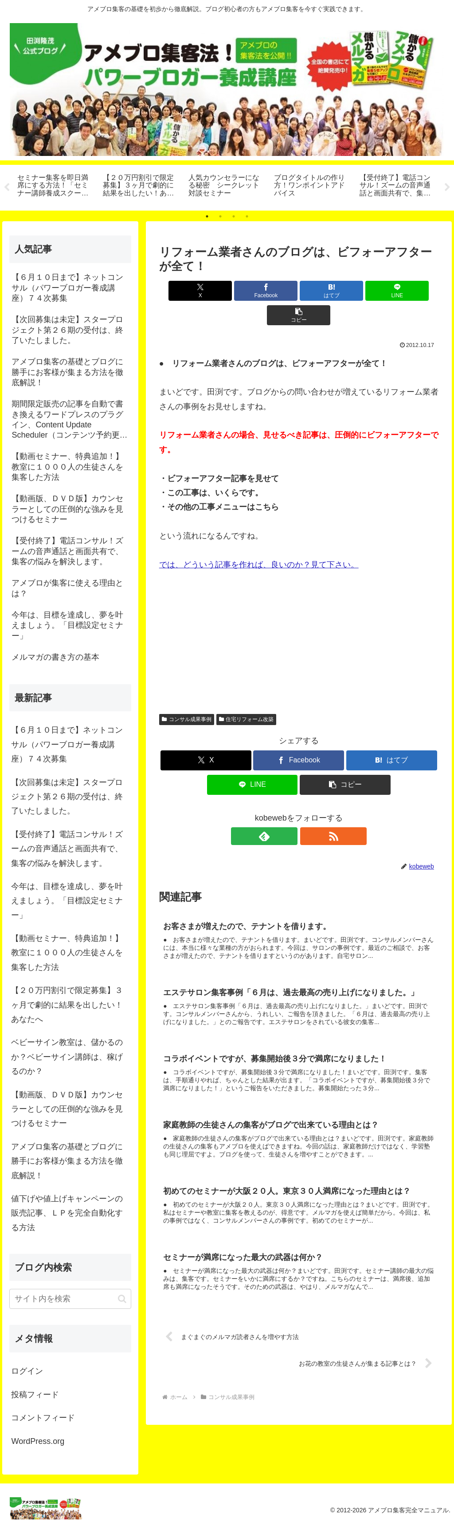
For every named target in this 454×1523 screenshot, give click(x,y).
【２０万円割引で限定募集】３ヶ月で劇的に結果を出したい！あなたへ (67, 1005)
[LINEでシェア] (345, 291)
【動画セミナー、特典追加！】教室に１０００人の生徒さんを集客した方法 (67, 953)
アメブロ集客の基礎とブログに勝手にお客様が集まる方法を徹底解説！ (67, 1161)
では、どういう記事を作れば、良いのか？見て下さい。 (259, 540)
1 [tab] (207, 216)
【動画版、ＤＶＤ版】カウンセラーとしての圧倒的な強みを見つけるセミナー (67, 1109)
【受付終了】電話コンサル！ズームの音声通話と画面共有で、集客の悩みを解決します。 (67, 849)
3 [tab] (233, 216)
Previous (6, 187)
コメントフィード (43, 1417)
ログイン (27, 1371)
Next (447, 187)
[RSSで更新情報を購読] (309, 812)
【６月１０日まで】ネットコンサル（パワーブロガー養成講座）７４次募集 (67, 744)
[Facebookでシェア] (252, 291)
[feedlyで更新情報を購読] (288, 812)
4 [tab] (247, 216)
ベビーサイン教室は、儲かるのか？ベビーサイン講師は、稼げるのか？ (67, 1057)
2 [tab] (220, 216)
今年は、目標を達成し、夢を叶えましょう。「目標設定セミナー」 (67, 901)
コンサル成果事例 (186, 695)
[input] (70, 1299)
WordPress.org (37, 1441)
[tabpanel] (55, 186)
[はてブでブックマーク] (298, 291)
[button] (392, 291)
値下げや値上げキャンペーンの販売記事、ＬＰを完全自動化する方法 (67, 1213)
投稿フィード (35, 1394)
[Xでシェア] (205, 291)
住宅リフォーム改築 (246, 695)
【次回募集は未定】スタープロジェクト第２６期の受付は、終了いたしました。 (67, 797)
